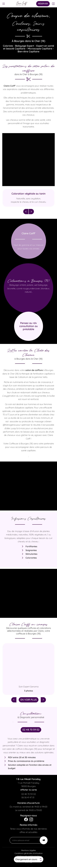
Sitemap (28, 858)
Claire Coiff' (10, 85)
